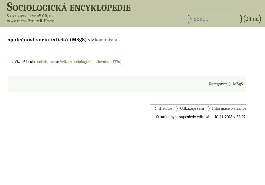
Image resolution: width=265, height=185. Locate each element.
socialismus (45, 61)
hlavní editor (16, 20)
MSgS (238, 83)
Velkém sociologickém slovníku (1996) (91, 61)
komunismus (107, 40)
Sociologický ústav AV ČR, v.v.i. (31, 15)
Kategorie (217, 83)
